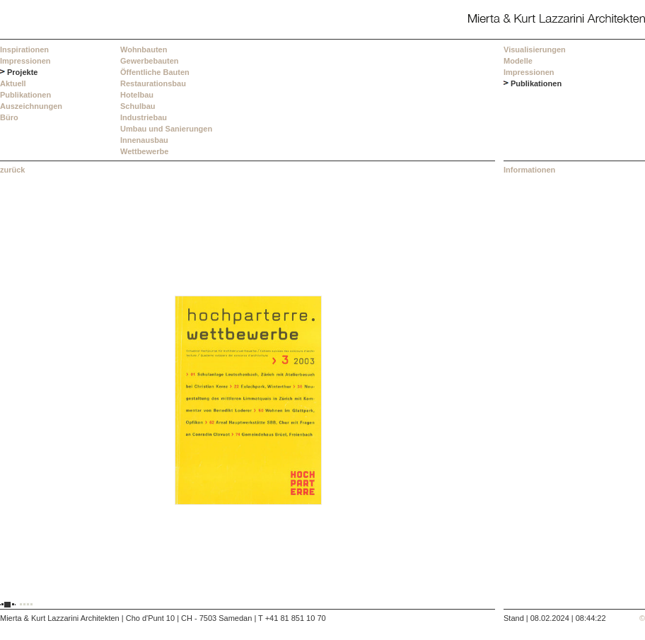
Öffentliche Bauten (155, 72)
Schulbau (138, 106)
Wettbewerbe (144, 151)
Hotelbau (136, 95)
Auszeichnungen (31, 106)
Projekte (22, 72)
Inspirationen (24, 49)
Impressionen (25, 61)
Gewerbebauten (149, 61)
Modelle (518, 61)
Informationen (529, 169)
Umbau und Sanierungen (166, 128)
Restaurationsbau (153, 83)
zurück (12, 169)
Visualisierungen (535, 49)
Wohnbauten (143, 49)
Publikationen (25, 95)
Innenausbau (144, 140)
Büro (9, 117)
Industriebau (143, 117)
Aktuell (13, 83)
